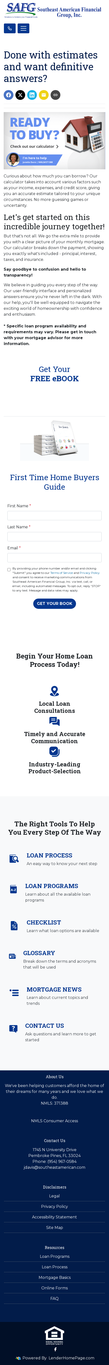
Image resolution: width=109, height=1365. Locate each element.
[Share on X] (20, 95)
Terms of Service (61, 573)
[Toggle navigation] (23, 28)
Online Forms (54, 1288)
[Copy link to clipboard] (55, 95)
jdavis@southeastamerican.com (54, 1167)
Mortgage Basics (55, 1277)
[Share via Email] (44, 95)
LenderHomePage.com (71, 1358)
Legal (54, 1196)
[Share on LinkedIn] (32, 95)
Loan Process (54, 1267)
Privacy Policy (90, 573)
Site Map (54, 1227)
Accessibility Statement (54, 1217)
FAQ (54, 1298)
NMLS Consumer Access (54, 1121)
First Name (19, 506)
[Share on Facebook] (8, 95)
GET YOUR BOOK (54, 603)
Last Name (19, 527)
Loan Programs (54, 1256)
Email (14, 548)
